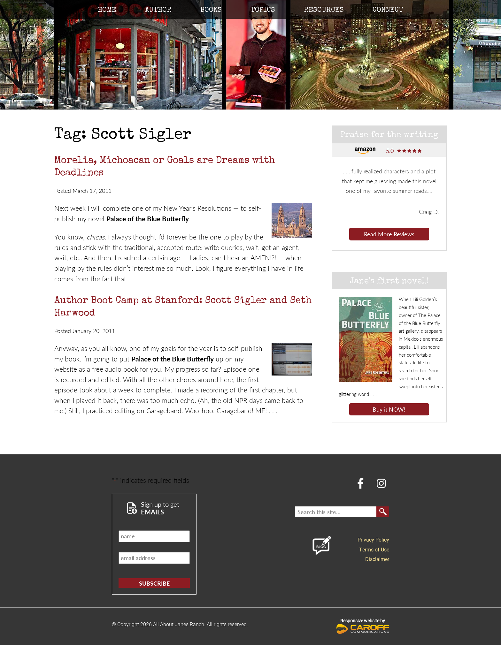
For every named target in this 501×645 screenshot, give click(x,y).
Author (158, 10)
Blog (322, 545)
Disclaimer (377, 559)
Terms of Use (374, 549)
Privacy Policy (373, 539)
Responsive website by (362, 626)
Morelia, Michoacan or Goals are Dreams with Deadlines (164, 167)
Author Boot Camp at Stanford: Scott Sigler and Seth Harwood (183, 307)
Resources (324, 10)
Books (211, 10)
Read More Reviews (389, 234)
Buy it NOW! (389, 409)
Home (107, 10)
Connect (388, 10)
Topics (262, 10)
